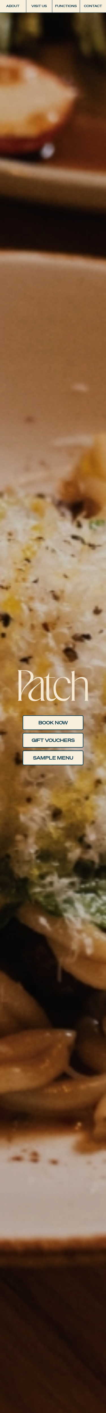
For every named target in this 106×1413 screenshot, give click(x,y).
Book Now (53, 723)
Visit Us (39, 6)
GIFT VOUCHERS (53, 740)
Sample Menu (53, 758)
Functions (66, 6)
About (13, 6)
